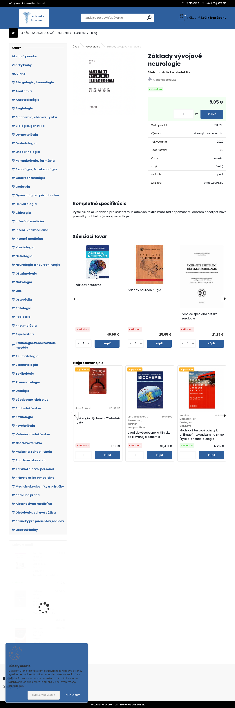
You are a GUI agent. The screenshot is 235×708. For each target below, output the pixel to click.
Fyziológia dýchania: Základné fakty (97, 420)
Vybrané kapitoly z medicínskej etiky (45, 611)
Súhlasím (73, 695)
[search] (149, 17)
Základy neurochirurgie (144, 290)
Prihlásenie (192, 3)
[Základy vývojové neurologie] (104, 83)
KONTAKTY (81, 33)
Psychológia (93, 46)
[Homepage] (13, 33)
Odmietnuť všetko (43, 695)
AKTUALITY (64, 33)
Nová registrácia (216, 3)
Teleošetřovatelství (45, 575)
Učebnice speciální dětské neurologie (198, 316)
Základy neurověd (88, 285)
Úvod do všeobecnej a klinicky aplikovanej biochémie (149, 435)
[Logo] (34, 18)
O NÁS (25, 33)
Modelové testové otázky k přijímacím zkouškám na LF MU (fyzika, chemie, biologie (202, 435)
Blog (94, 33)
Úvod (76, 46)
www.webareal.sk (132, 704)
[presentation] (74, 298)
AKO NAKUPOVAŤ (43, 33)
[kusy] (183, 114)
